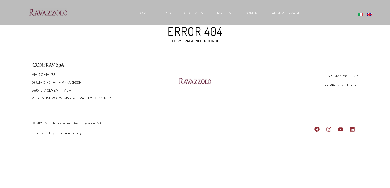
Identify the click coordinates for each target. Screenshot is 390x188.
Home (143, 13)
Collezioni (195, 13)
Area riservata (285, 13)
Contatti (252, 13)
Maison (225, 13)
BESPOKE (166, 13)
